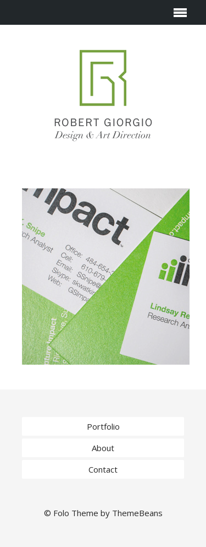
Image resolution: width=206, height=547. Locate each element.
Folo (61, 512)
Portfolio (103, 426)
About (103, 447)
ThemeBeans (137, 512)
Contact (103, 469)
